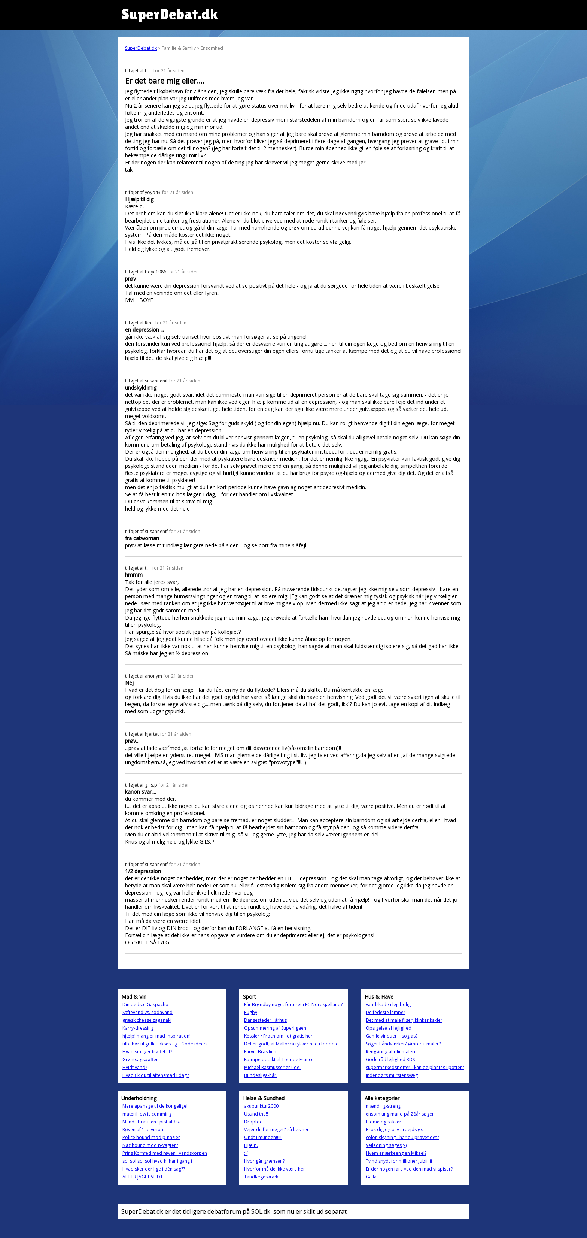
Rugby (250, 1012)
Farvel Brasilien (260, 1051)
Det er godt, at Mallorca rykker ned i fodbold (291, 1044)
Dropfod (253, 1122)
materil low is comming (146, 1114)
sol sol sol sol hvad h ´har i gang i (157, 1161)
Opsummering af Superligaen (275, 1028)
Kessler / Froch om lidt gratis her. (279, 1036)
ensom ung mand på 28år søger (400, 1114)
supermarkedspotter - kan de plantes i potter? (415, 1067)
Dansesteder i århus (265, 1020)
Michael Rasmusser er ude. (272, 1067)
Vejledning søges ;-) (386, 1145)
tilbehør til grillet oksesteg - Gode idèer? (164, 1044)
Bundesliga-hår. (260, 1075)
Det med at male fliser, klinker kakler (404, 1020)
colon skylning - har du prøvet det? (402, 1137)
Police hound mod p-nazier (151, 1137)
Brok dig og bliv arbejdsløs (394, 1129)
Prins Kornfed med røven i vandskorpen (164, 1153)
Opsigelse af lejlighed (388, 1028)
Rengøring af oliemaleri (390, 1051)
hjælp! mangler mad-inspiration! (156, 1036)
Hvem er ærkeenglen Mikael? (396, 1153)
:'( (246, 1153)
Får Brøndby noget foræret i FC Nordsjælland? (293, 1004)
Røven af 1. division (142, 1129)
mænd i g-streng (383, 1106)
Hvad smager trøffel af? (147, 1051)
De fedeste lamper (385, 1012)
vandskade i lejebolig (388, 1004)
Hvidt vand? (134, 1067)
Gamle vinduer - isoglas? (391, 1036)
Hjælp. (251, 1145)
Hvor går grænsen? (264, 1161)
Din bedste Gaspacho (145, 1004)
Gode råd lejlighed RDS (390, 1059)
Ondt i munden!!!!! (263, 1137)
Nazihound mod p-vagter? (150, 1145)
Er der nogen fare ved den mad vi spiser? (409, 1169)
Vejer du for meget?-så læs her (276, 1129)
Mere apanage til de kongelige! (155, 1106)
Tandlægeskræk (261, 1177)
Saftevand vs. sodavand (147, 1012)
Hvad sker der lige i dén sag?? (153, 1169)
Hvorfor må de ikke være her (274, 1169)
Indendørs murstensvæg (392, 1075)
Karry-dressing (137, 1028)
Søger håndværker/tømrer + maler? (403, 1044)
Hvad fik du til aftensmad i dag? (155, 1075)
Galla (371, 1177)
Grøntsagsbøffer (140, 1059)
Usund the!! (256, 1114)
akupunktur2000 (261, 1106)
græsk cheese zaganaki (146, 1020)
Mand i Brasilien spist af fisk (151, 1122)
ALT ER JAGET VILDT (142, 1177)
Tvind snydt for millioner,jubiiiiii (399, 1161)
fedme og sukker (383, 1122)
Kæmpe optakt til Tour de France (279, 1059)
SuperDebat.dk (141, 48)
